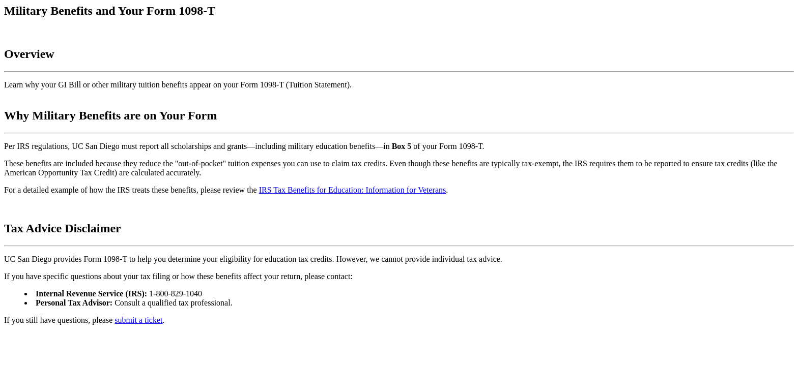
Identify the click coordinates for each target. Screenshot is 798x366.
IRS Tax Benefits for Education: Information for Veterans (352, 190)
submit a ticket (138, 320)
